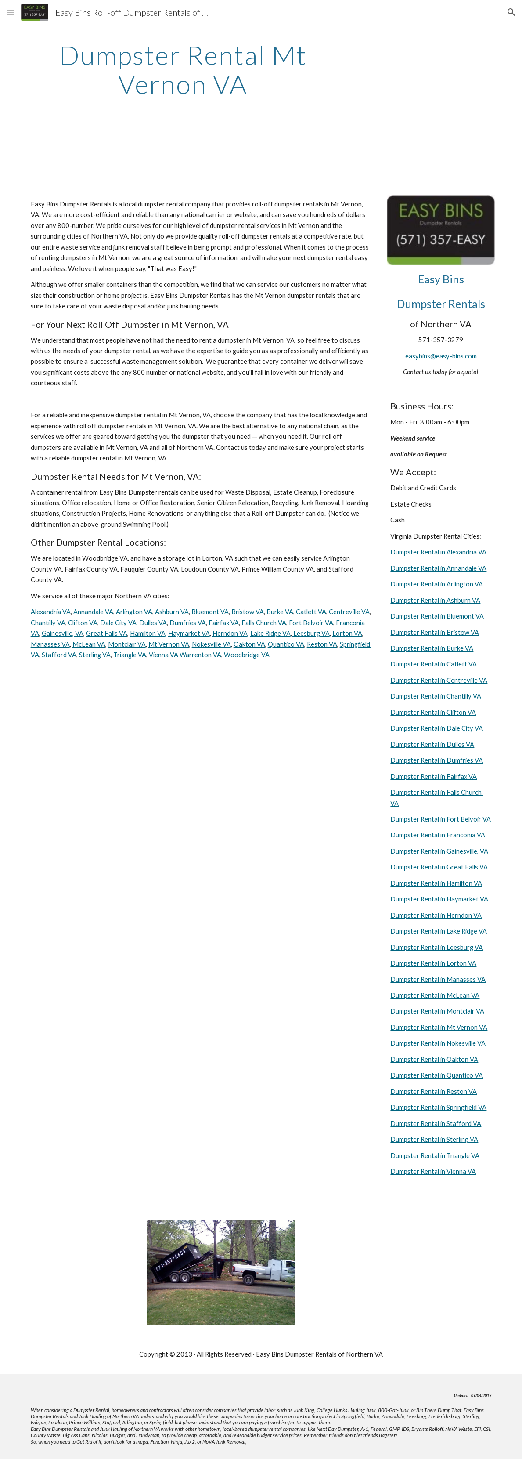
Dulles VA (153, 622)
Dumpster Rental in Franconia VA (437, 835)
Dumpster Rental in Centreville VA (438, 680)
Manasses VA (50, 644)
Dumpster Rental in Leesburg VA (436, 947)
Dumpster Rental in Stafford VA (435, 1123)
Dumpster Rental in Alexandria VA (438, 552)
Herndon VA (230, 633)
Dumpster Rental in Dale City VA (436, 728)
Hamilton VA (148, 633)
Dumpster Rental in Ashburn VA (435, 600)
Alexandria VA (51, 611)
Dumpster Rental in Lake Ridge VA (438, 931)
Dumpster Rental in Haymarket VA (439, 899)
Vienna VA (163, 655)
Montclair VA (127, 644)
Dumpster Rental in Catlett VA (433, 664)
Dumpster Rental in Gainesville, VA (439, 851)
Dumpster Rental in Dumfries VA (436, 760)
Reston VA (322, 644)
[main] (183, 69)
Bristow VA (247, 611)
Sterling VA (95, 655)
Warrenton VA (200, 655)
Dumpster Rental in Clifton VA (433, 712)
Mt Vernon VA (168, 644)
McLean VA (88, 644)
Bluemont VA (210, 611)
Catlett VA (311, 611)
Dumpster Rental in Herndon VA (436, 915)
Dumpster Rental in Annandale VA (438, 568)
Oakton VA (249, 644)
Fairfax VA (224, 622)
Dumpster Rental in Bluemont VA (437, 616)
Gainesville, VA (62, 633)
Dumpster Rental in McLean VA (434, 995)
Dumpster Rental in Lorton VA (433, 963)
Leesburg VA (311, 633)
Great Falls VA (106, 633)
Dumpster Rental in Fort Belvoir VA (440, 819)
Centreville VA (349, 611)
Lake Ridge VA (270, 633)
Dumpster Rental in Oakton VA (434, 1059)
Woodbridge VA (247, 655)
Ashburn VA (172, 611)
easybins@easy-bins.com (441, 356)
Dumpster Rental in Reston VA (433, 1091)
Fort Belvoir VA (311, 622)
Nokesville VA (211, 644)
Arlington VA (134, 611)
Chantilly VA (48, 622)
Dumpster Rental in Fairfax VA (433, 776)
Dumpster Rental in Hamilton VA (436, 883)
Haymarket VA (189, 633)
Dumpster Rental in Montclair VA (437, 1011)
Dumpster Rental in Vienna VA (433, 1171)
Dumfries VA (187, 622)
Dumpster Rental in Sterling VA (434, 1139)
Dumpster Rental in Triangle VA (434, 1155)
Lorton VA (347, 633)
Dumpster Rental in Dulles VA (432, 744)
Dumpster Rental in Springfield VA (438, 1107)
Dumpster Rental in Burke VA (431, 648)
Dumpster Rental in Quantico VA (436, 1075)
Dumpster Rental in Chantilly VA (435, 696)
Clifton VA (82, 622)
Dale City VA (118, 622)
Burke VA (279, 611)
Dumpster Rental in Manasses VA (438, 979)
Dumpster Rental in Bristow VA (434, 632)
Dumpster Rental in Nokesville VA (438, 1043)
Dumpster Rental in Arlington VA (436, 584)
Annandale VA (93, 611)
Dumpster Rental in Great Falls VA (439, 867)
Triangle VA (129, 655)
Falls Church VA (263, 622)
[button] (10, 12)
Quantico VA (286, 644)
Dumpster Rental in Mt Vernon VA (438, 1027)
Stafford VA (59, 655)
